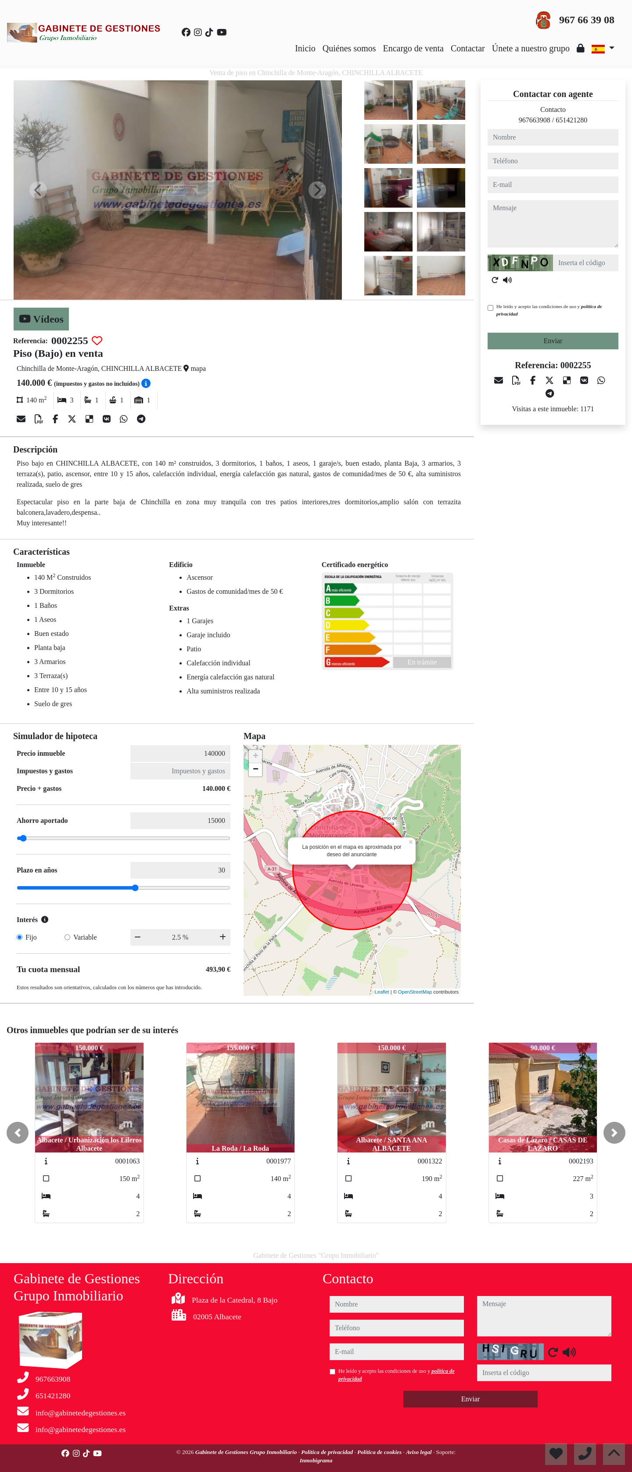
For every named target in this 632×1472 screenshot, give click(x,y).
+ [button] (256, 756)
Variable (85, 937)
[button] (18, 1133)
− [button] (256, 769)
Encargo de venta (413, 48)
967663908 (534, 120)
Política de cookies (380, 1452)
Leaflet (382, 991)
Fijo (31, 937)
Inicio (305, 48)
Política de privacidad (327, 1452)
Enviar (553, 341)
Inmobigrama (316, 1460)
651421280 (571, 120)
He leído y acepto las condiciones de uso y (549, 310)
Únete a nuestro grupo (531, 48)
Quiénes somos (349, 48)
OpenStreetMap (415, 991)
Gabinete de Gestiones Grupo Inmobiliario (246, 1452)
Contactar (468, 48)
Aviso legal (419, 1452)
